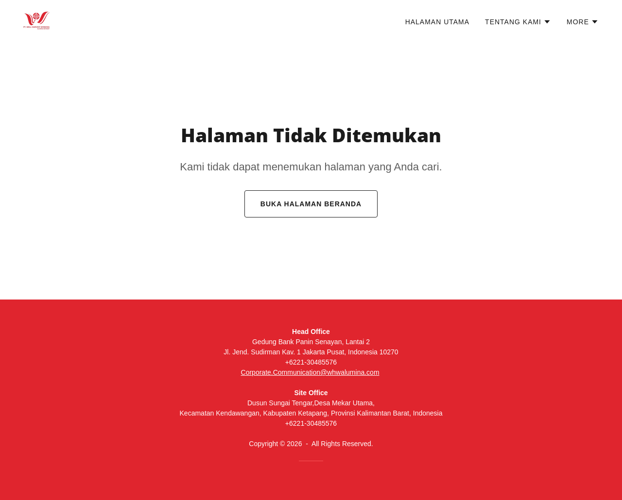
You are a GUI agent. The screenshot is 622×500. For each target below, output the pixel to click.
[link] (36, 20)
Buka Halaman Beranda (311, 204)
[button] (518, 22)
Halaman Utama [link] (437, 22)
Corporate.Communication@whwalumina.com (310, 372)
